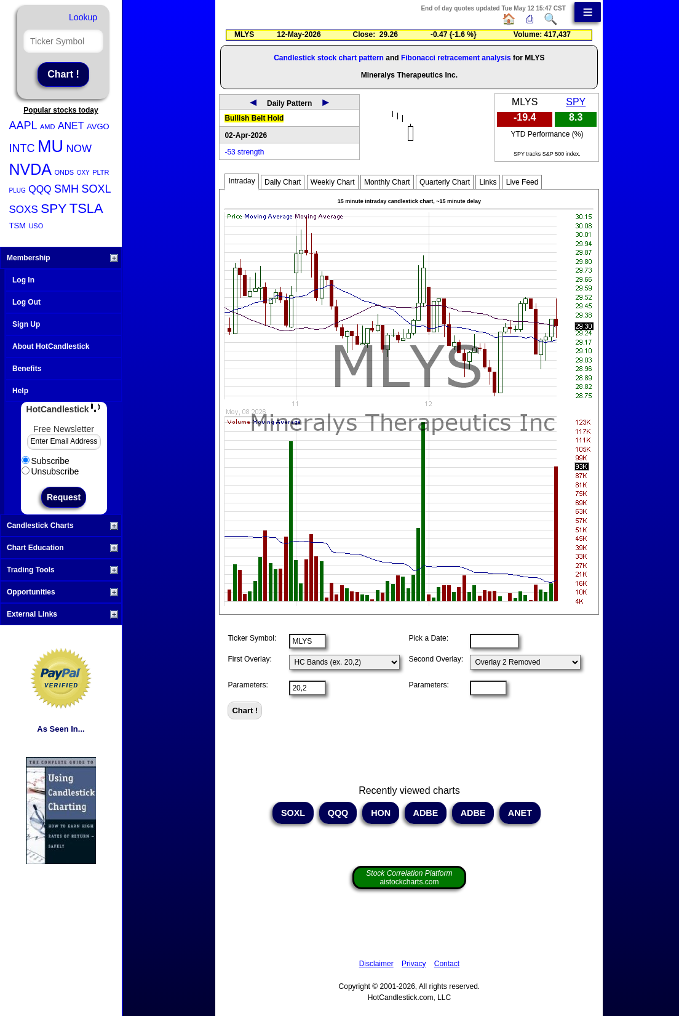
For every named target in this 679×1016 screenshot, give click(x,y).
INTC (22, 148)
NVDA (30, 169)
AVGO (98, 126)
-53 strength (244, 152)
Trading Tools (62, 570)
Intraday (241, 181)
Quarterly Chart (444, 182)
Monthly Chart (387, 182)
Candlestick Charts (62, 525)
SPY (53, 208)
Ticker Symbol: (252, 638)
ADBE (425, 813)
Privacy (414, 963)
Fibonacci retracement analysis (456, 58)
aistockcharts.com (409, 877)
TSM (17, 225)
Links (487, 182)
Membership (62, 258)
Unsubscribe (50, 471)
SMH (66, 189)
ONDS (64, 172)
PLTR (100, 172)
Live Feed (522, 182)
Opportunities (62, 592)
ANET (71, 126)
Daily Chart (282, 182)
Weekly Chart (333, 182)
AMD (47, 126)
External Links (62, 614)
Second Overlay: (435, 659)
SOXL (96, 189)
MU (50, 146)
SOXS (23, 209)
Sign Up (26, 324)
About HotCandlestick (50, 346)
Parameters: (248, 685)
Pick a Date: (428, 638)
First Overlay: (249, 659)
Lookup (83, 17)
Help (20, 390)
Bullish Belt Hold (254, 118)
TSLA (86, 208)
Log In (23, 280)
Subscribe (45, 461)
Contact (446, 963)
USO (35, 226)
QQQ (39, 189)
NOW (79, 148)
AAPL (23, 125)
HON (380, 813)
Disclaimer (376, 963)
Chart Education (62, 547)
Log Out (26, 302)
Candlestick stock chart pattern (329, 58)
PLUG (17, 190)
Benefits (26, 368)
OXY (83, 172)
